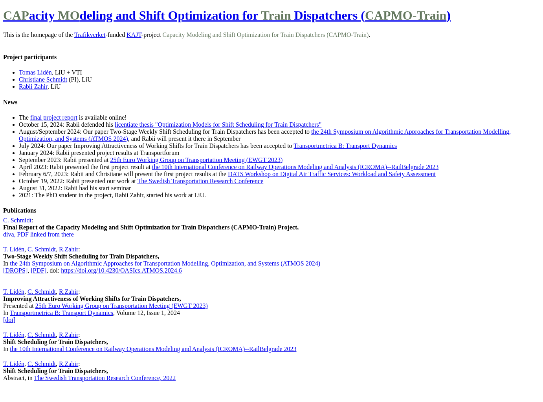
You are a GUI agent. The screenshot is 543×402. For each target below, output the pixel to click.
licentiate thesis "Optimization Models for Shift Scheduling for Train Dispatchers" (218, 124)
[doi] (9, 320)
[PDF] (38, 270)
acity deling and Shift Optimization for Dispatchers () (227, 15)
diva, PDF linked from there (38, 234)
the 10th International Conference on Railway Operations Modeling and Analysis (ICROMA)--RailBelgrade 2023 (295, 167)
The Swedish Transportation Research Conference (200, 181)
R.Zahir (68, 249)
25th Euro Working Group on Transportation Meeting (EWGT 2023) (196, 159)
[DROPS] (15, 270)
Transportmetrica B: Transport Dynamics (345, 145)
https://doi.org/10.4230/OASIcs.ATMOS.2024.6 (121, 270)
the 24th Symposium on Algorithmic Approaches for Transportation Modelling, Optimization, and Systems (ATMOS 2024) (165, 263)
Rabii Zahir (33, 86)
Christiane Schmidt (43, 79)
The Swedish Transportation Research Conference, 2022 (105, 378)
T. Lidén (13, 249)
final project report (53, 117)
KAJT (134, 34)
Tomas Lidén (35, 72)
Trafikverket (89, 34)
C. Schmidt (17, 220)
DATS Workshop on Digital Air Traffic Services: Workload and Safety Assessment (332, 174)
